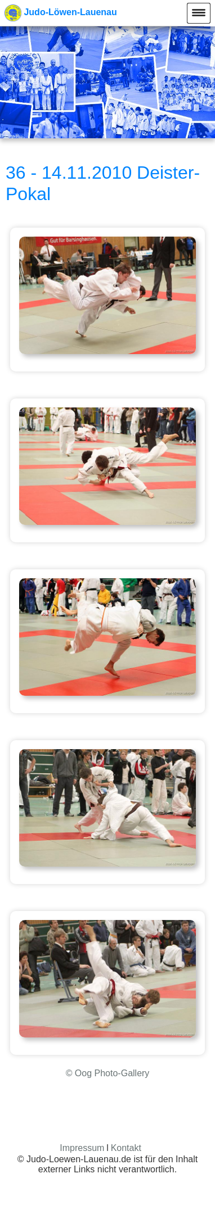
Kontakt (126, 1148)
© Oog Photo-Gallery (108, 1073)
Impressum (82, 1148)
